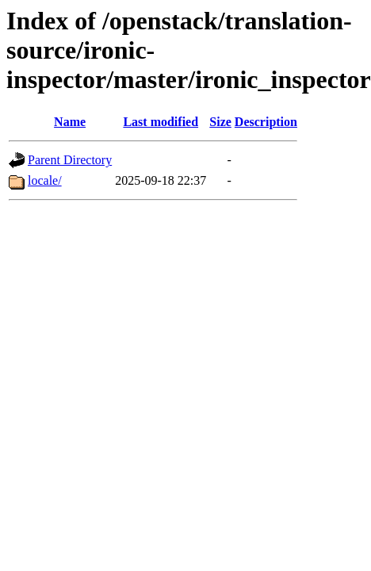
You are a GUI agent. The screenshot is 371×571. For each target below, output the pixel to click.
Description (266, 121)
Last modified (160, 121)
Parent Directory (70, 160)
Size (220, 121)
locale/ (45, 180)
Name (70, 121)
